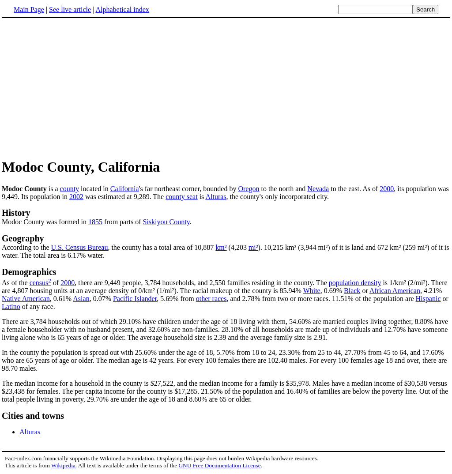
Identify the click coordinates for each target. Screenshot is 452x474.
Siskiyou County (166, 222)
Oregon (248, 188)
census (39, 282)
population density (355, 282)
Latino (11, 306)
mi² (253, 247)
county (69, 188)
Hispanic (428, 298)
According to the (26, 247)
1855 (95, 222)
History (16, 213)
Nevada (318, 188)
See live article (70, 9)
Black (352, 290)
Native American (26, 298)
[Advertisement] (76, 88)
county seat (181, 196)
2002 (76, 196)
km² (220, 247)
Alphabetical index (122, 9)
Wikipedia (63, 465)
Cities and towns (33, 416)
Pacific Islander (135, 298)
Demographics (29, 272)
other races (211, 298)
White (311, 290)
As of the (16, 282)
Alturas (215, 196)
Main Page (29, 9)
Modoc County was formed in (45, 222)
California (124, 188)
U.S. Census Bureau (79, 247)
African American (394, 290)
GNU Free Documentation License (219, 465)
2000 (387, 188)
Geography (23, 238)
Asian (81, 298)
